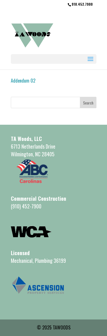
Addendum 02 (23, 80)
